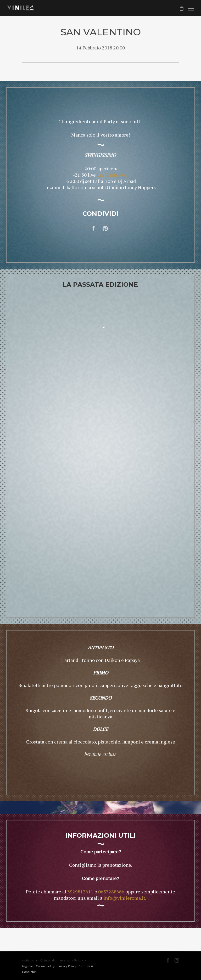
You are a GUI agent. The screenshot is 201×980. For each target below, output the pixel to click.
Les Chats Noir (112, 175)
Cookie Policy (45, 966)
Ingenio (27, 966)
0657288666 (111, 891)
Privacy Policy (67, 966)
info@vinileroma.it (124, 898)
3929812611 (80, 891)
